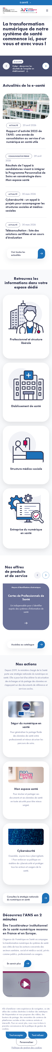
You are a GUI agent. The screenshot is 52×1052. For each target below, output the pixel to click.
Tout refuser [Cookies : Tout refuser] (38, 1035)
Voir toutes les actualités (18, 253)
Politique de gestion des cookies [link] (27, 1047)
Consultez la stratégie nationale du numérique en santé (23, 898)
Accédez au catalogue (22, 644)
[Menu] (26, 2)
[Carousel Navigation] (41, 575)
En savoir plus (14, 963)
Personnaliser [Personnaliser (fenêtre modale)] (26, 1042)
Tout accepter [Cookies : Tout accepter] (16, 1035)
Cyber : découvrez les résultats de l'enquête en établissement (23, 68)
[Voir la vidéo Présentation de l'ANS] (26, 984)
